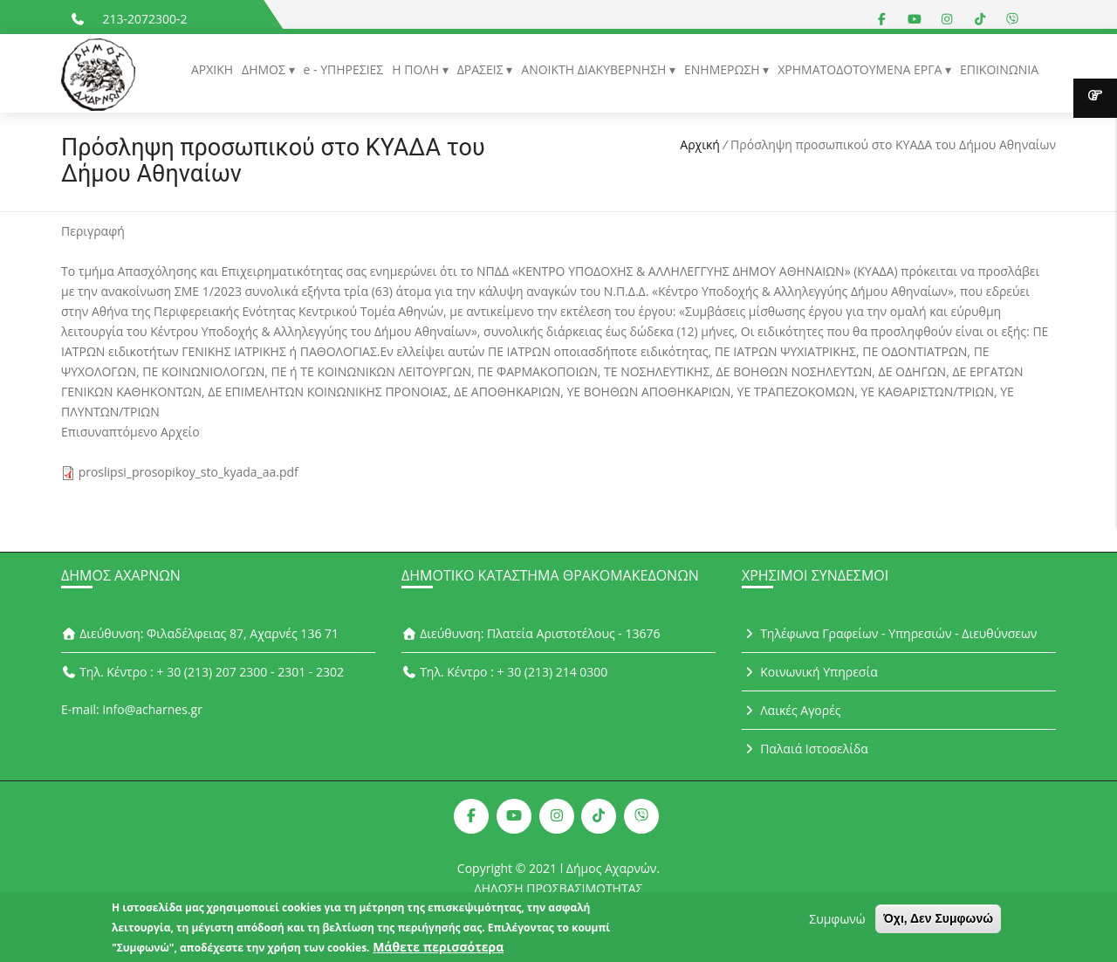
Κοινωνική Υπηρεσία (810, 671)
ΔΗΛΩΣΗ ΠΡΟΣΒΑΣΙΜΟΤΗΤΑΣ (559, 888)
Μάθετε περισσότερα (438, 951)
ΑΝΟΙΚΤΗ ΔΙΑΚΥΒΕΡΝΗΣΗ (595, 69)
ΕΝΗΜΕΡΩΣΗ (723, 69)
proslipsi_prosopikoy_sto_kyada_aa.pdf (188, 472)
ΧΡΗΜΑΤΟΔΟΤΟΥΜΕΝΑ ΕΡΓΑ (861, 69)
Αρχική (700, 144)
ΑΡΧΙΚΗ (212, 69)
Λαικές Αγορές (791, 710)
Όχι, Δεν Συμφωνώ (938, 923)
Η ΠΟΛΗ (417, 69)
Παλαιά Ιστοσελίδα (805, 748)
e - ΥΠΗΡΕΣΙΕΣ (344, 69)
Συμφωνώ (837, 923)
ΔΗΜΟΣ (265, 69)
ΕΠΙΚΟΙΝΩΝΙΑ (999, 69)
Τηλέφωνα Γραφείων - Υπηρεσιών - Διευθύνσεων (889, 633)
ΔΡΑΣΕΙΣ (482, 69)
